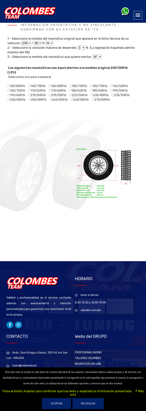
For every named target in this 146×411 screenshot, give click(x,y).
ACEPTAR (57, 403)
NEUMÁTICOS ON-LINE (88, 363)
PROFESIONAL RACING (88, 352)
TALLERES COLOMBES (88, 358)
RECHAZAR (88, 403)
